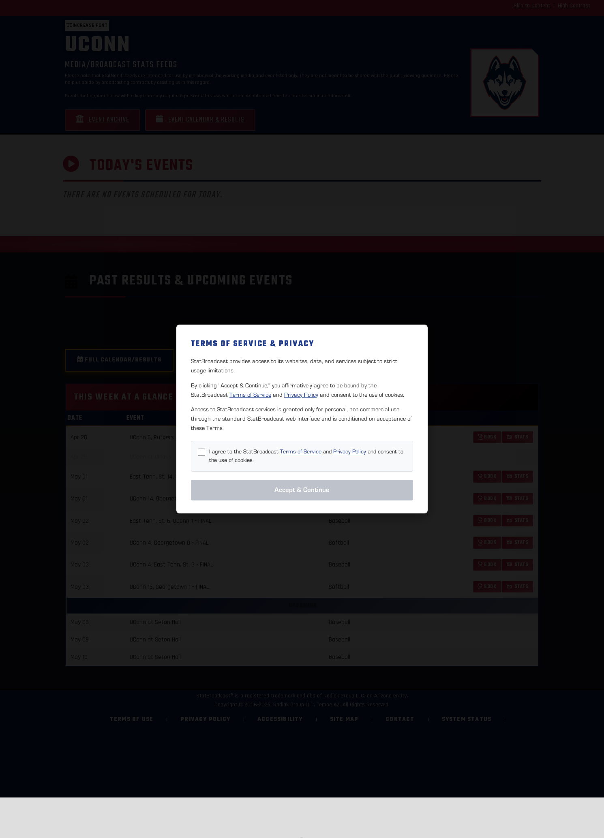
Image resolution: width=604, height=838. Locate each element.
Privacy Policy (301, 395)
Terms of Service (250, 395)
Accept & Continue (302, 490)
